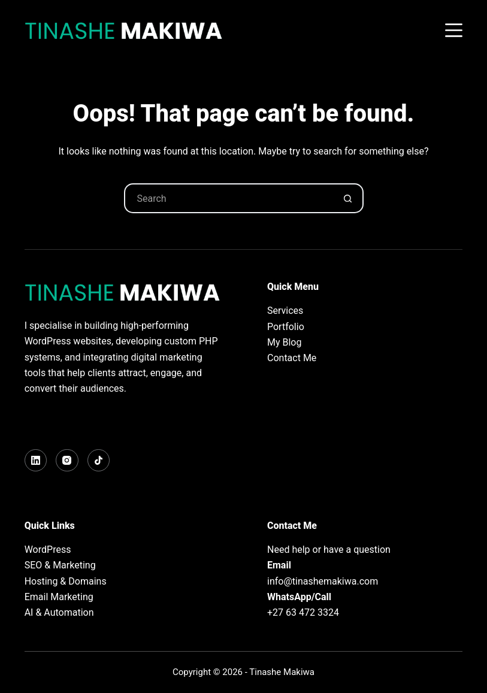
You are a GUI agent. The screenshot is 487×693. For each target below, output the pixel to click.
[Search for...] (229, 198)
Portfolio (285, 326)
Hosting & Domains (66, 581)
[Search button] (349, 198)
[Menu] (453, 30)
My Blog (284, 342)
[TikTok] (98, 460)
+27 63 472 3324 (303, 612)
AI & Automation (59, 612)
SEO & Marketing (60, 565)
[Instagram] (67, 460)
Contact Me (291, 358)
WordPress (48, 549)
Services (285, 310)
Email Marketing (59, 597)
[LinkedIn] (36, 460)
